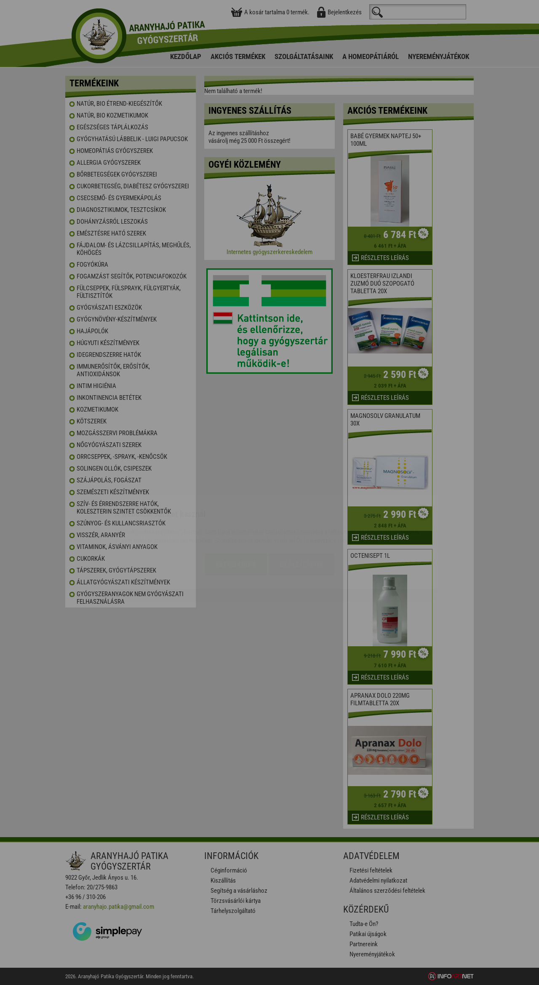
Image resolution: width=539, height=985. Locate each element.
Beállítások (301, 514)
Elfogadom (236, 514)
